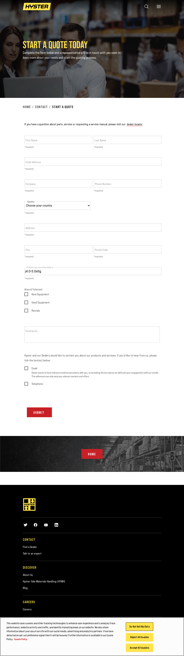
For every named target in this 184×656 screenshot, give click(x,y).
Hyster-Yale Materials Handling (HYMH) (44, 581)
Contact (41, 107)
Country (30, 201)
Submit (39, 412)
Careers (27, 609)
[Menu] (158, 6)
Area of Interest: (33, 289)
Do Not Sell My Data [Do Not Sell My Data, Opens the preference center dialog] (139, 627)
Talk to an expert (32, 553)
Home (27, 107)
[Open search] (146, 6)
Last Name (100, 140)
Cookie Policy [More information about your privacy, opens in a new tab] (20, 640)
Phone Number (103, 184)
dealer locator (134, 124)
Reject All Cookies (139, 638)
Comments (31, 331)
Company (30, 184)
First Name (31, 140)
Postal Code (101, 249)
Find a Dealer (30, 547)
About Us (28, 574)
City (27, 249)
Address (30, 228)
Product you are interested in (40, 267)
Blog (25, 588)
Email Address (33, 162)
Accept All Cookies (139, 648)
